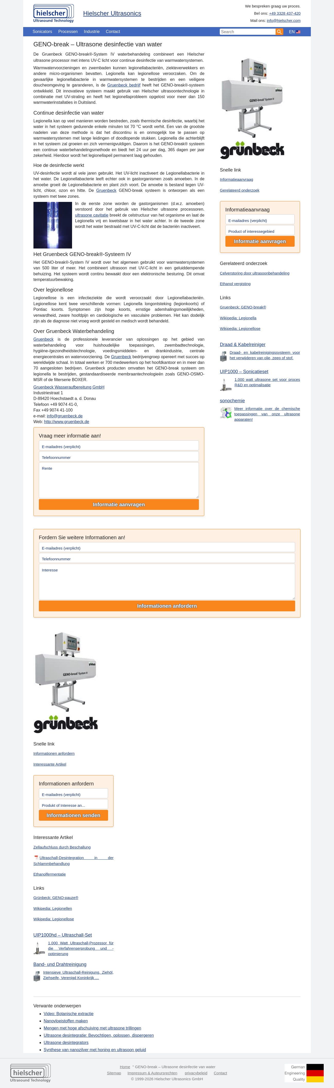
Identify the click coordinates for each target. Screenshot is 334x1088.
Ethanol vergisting (235, 283)
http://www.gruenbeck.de (66, 421)
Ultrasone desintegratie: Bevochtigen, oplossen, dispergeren (99, 1035)
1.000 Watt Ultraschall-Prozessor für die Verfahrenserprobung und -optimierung (81, 948)
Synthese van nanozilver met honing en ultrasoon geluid (95, 1050)
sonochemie (232, 400)
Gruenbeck (106, 190)
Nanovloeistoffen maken (66, 1021)
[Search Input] (248, 32)
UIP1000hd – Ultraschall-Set (62, 935)
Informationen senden (73, 815)
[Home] (53, 12)
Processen (68, 31)
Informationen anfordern (167, 606)
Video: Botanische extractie (69, 1014)
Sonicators (42, 31)
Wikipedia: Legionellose (240, 328)
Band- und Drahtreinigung (59, 964)
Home (125, 1067)
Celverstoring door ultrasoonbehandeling (254, 273)
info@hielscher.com (284, 20)
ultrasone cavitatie (91, 215)
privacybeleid (196, 1073)
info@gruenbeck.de (65, 416)
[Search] (279, 31)
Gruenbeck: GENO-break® (243, 307)
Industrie (92, 31)
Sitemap (114, 1073)
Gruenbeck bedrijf (123, 85)
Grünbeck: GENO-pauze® (55, 897)
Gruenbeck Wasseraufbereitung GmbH (68, 387)
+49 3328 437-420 (285, 13)
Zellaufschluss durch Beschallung (62, 847)
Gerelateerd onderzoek (239, 190)
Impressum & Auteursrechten (152, 1073)
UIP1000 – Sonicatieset (244, 371)
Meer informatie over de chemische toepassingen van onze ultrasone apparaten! (267, 414)
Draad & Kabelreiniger (243, 344)
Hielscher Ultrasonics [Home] (112, 13)
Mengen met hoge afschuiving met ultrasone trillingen (92, 1028)
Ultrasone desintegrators (66, 1042)
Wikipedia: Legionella (238, 318)
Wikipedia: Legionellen (52, 908)
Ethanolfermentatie (49, 874)
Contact (113, 31)
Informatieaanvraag (236, 179)
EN (292, 32)
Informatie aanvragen (119, 504)
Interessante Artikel (49, 764)
